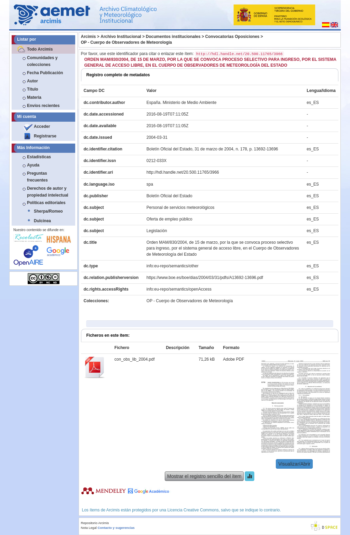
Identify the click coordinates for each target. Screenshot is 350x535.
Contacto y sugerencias (116, 528)
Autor (32, 81)
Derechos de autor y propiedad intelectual (47, 192)
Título (32, 89)
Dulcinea (42, 220)
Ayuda (33, 165)
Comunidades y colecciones (42, 61)
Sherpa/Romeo (48, 211)
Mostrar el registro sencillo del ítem (204, 476)
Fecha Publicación (45, 72)
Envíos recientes (43, 105)
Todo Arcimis (40, 49)
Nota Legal (89, 528)
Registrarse (45, 136)
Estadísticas (39, 157)
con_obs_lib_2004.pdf (134, 359)
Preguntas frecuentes (37, 177)
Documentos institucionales (173, 36)
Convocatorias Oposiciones (232, 36)
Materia (34, 97)
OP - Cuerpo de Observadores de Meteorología (126, 42)
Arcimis (88, 36)
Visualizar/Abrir (294, 464)
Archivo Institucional (120, 36)
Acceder (42, 126)
